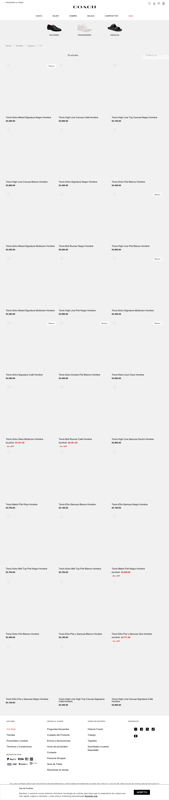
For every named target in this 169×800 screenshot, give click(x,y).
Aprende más (91, 796)
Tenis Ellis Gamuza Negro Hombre (130, 515)
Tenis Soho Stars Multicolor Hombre (24, 449)
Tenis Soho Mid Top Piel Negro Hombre (26, 579)
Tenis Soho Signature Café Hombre (24, 385)
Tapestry (92, 751)
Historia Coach (95, 739)
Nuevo (39, 16)
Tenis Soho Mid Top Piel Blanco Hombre (80, 579)
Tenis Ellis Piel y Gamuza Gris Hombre (132, 644)
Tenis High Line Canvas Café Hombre (78, 128)
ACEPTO (142, 792)
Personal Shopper (56, 768)
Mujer (56, 16)
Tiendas (11, 745)
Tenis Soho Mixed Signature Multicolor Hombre (30, 256)
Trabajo (92, 745)
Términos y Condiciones (19, 757)
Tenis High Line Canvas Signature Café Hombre (132, 710)
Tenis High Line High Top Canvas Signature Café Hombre (82, 710)
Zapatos (84, 27)
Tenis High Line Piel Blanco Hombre (131, 256)
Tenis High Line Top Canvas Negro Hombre (134, 128)
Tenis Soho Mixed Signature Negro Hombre (28, 128)
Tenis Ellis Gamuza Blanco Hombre (77, 515)
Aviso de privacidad (57, 757)
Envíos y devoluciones (58, 751)
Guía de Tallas (54, 774)
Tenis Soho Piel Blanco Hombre (128, 192)
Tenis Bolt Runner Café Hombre (75, 449)
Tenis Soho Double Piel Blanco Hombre (79, 385)
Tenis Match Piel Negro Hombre (128, 579)
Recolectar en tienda (58, 780)
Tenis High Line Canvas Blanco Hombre (27, 192)
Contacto (51, 762)
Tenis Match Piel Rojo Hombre (22, 515)
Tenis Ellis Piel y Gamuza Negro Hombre (27, 709)
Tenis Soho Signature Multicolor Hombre (133, 321)
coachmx (8, 56)
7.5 (40, 56)
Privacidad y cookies (17, 751)
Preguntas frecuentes (58, 739)
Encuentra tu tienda (13, 2)
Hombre (73, 16)
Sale (131, 16)
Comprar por (111, 16)
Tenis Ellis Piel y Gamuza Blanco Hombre (80, 644)
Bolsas (90, 16)
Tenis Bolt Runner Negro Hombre (76, 256)
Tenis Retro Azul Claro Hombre (128, 385)
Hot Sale (11, 739)
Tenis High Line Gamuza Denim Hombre (133, 449)
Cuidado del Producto (58, 745)
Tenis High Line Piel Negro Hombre (77, 321)
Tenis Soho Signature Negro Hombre (78, 192)
